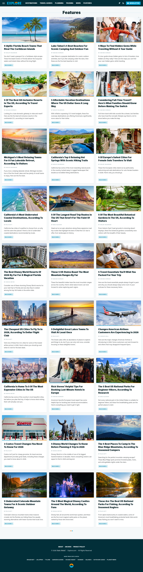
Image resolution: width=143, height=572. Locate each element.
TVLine (47, 559)
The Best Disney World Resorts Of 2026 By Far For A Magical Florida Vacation (22, 275)
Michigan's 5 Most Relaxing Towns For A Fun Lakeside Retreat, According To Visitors (22, 160)
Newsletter (133, 3)
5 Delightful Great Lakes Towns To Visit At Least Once (70, 331)
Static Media (61, 550)
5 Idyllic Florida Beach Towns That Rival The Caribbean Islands (23, 47)
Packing (69, 3)
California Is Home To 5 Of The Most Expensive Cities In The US (23, 388)
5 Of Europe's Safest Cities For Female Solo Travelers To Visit (115, 159)
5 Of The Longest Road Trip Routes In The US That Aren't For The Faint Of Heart (71, 217)
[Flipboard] (119, 3)
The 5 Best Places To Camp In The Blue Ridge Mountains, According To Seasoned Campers (118, 447)
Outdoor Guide (99, 559)
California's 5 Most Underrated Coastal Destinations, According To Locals (23, 217)
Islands (88, 559)
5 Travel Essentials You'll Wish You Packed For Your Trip (117, 274)
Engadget (30, 559)
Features (87, 3)
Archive (68, 547)
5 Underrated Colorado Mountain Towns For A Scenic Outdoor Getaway (22, 504)
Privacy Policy (79, 547)
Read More (8, 65)
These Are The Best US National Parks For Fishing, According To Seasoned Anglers (115, 504)
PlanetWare (111, 559)
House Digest (71, 559)
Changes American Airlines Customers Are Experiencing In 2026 (118, 331)
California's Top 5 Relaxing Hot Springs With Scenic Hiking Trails (69, 159)
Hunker (80, 559)
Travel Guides (46, 3)
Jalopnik (39, 559)
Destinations (31, 3)
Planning (59, 3)
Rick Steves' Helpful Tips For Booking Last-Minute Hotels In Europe (68, 389)
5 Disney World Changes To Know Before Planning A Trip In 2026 (69, 445)
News (78, 3)
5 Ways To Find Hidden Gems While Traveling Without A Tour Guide (117, 47)
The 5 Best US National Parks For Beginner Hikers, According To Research (116, 389)
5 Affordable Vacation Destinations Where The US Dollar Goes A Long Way (70, 103)
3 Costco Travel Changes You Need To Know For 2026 (23, 445)
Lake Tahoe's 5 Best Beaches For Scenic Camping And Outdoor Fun (69, 47)
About (60, 547)
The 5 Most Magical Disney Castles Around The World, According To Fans (70, 504)
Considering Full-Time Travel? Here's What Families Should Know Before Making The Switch (117, 103)
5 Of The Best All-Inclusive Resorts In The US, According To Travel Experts (23, 103)
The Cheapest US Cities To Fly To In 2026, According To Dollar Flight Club (23, 332)
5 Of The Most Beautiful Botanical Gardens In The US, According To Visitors (116, 217)
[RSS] (123, 3)
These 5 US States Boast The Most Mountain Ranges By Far (70, 274)
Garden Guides (57, 559)
